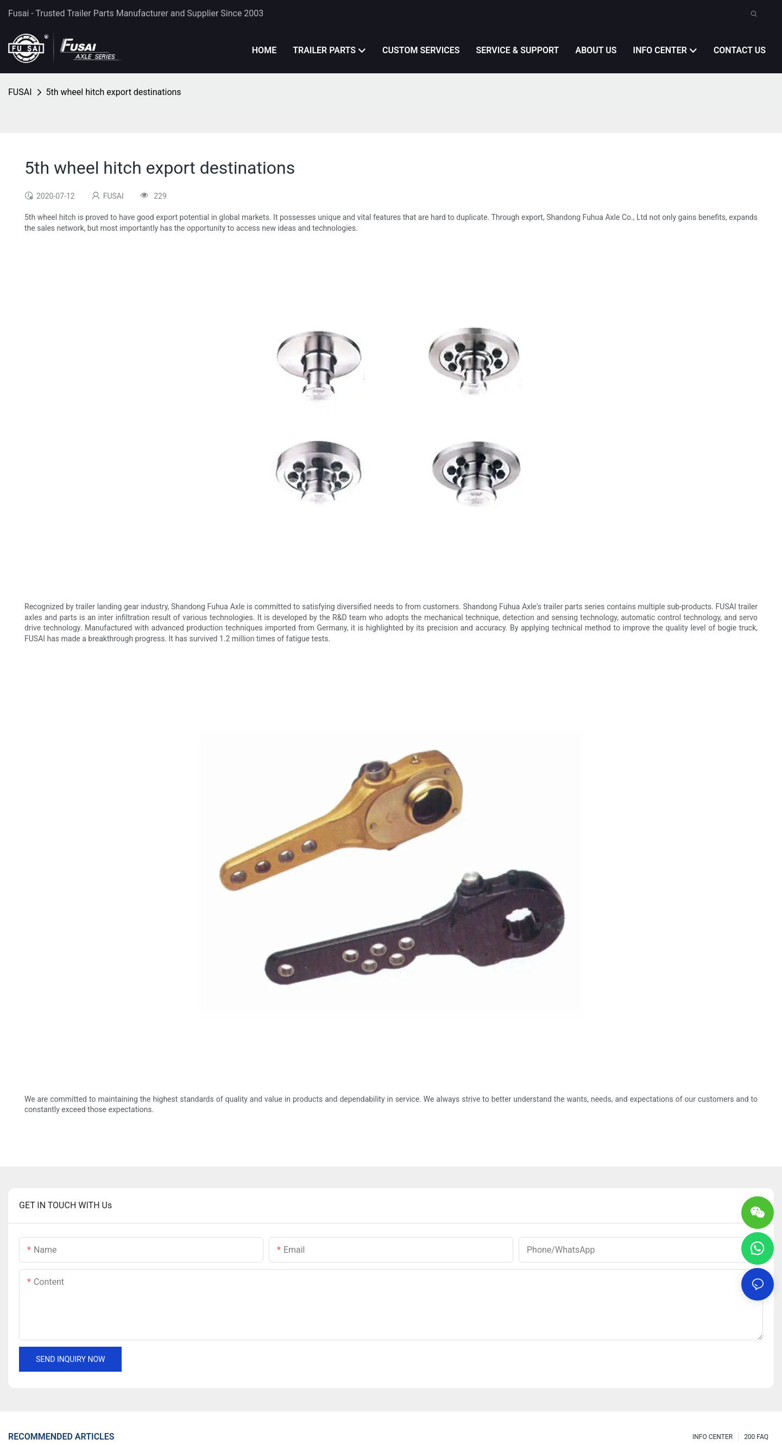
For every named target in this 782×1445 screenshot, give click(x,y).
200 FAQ (756, 1437)
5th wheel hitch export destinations (113, 92)
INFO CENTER (712, 1437)
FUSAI (20, 92)
